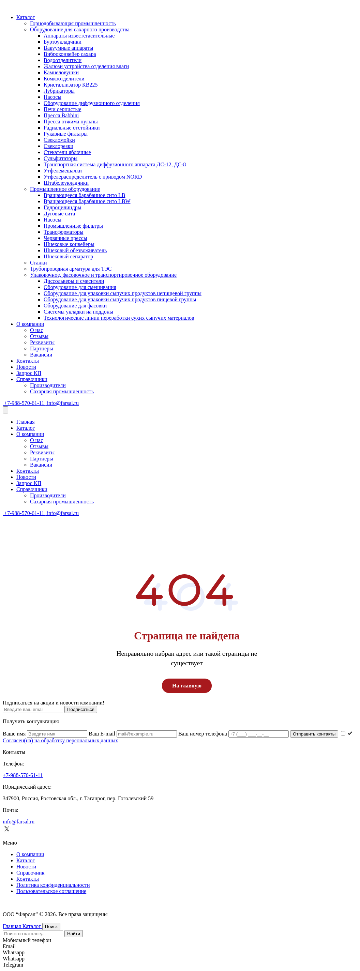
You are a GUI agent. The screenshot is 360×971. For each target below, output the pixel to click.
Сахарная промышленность (62, 391)
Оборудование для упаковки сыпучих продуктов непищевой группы (122, 293)
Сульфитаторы (60, 158)
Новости (26, 367)
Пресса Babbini (61, 115)
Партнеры (41, 348)
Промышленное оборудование (65, 189)
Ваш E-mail (133, 734)
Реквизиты (42, 342)
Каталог (25, 17)
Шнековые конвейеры (69, 244)
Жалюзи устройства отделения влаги (86, 66)
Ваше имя (46, 734)
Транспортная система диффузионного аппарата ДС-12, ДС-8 (115, 164)
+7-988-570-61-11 (24, 403)
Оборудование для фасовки (75, 305)
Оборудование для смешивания (80, 287)
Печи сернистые (62, 109)
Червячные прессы (65, 238)
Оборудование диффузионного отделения (92, 103)
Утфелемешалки (63, 170)
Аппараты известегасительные (79, 36)
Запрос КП (28, 373)
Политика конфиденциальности (53, 885)
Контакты (27, 361)
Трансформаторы (63, 232)
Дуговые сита (59, 213)
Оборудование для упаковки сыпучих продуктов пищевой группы (120, 299)
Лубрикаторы (59, 91)
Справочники (31, 379)
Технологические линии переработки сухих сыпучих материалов (119, 318)
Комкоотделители (64, 78)
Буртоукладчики (62, 42)
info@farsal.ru (62, 403)
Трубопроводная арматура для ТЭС (71, 269)
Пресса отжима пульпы (71, 121)
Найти (73, 933)
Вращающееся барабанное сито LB (84, 195)
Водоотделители (62, 60)
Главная (25, 422)
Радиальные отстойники (72, 128)
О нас (36, 330)
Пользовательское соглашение (51, 891)
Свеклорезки (58, 146)
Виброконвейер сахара (70, 54)
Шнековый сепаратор (68, 256)
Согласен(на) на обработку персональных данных (60, 740)
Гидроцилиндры (62, 207)
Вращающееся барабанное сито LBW (87, 201)
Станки (38, 262)
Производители (48, 385)
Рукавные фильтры (66, 134)
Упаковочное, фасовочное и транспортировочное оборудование (103, 275)
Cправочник (30, 873)
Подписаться (80, 709)
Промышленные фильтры (73, 226)
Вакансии (41, 355)
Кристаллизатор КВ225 (70, 85)
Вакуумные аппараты (68, 48)
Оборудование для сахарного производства (80, 29)
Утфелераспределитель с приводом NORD (93, 177)
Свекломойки (59, 140)
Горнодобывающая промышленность (73, 23)
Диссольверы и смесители (74, 281)
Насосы (52, 97)
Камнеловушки (61, 72)
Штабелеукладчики (66, 183)
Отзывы (39, 336)
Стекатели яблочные (67, 152)
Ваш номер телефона (234, 734)
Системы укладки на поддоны (78, 312)
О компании (30, 324)
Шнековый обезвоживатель (75, 250)
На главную (186, 685)
